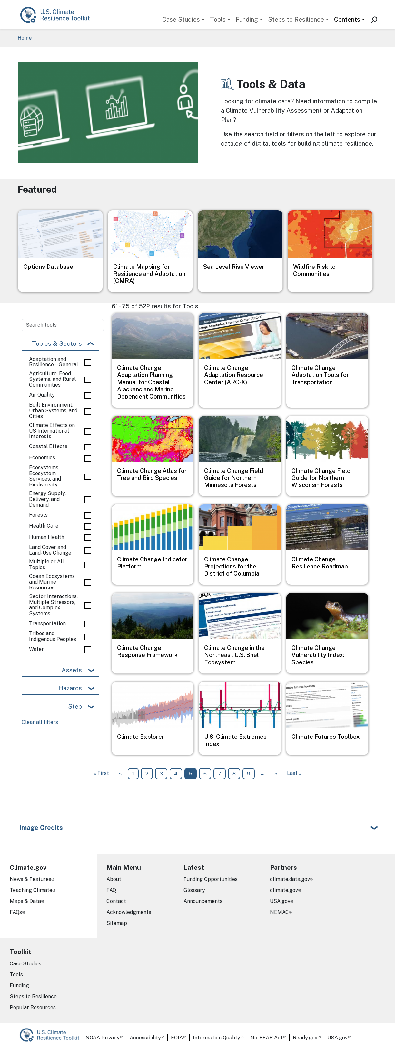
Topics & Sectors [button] (57, 343)
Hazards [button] (70, 687)
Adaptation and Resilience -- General (53, 362)
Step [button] (75, 706)
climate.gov (284, 890)
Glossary (194, 890)
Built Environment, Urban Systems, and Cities (53, 410)
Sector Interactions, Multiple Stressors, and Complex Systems (53, 605)
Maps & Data (25, 901)
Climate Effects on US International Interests (52, 430)
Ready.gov (305, 1038)
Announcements (202, 901)
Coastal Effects (48, 446)
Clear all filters (40, 722)
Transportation (47, 623)
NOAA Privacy (102, 1038)
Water (36, 649)
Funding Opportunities (210, 879)
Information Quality (216, 1038)
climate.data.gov (290, 879)
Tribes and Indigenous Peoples (52, 636)
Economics (42, 458)
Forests (38, 515)
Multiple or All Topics (46, 564)
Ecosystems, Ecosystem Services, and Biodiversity (45, 476)
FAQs (16, 912)
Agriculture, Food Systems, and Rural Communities (52, 379)
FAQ (111, 890)
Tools (218, 19)
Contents (347, 19)
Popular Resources (33, 1007)
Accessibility (145, 1038)
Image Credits (41, 827)
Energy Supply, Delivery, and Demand (47, 499)
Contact (116, 901)
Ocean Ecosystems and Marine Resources (52, 581)
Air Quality (42, 395)
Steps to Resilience (296, 19)
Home (25, 38)
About (113, 879)
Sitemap (116, 923)
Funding (247, 19)
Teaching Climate (31, 890)
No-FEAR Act (266, 1038)
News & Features (30, 879)
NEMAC (279, 912)
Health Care (43, 526)
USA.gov (280, 901)
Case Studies (181, 19)
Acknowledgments (128, 912)
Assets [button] (72, 669)
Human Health (46, 537)
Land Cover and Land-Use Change (50, 550)
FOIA (177, 1038)
